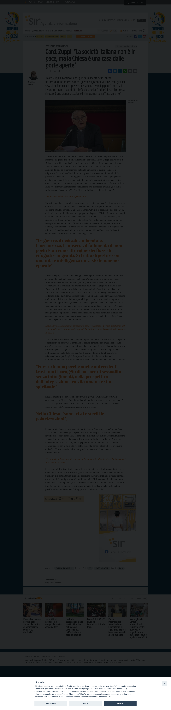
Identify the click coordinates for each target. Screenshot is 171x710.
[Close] (164, 683)
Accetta (120, 703)
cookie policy (98, 697)
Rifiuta (85, 703)
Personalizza (51, 703)
